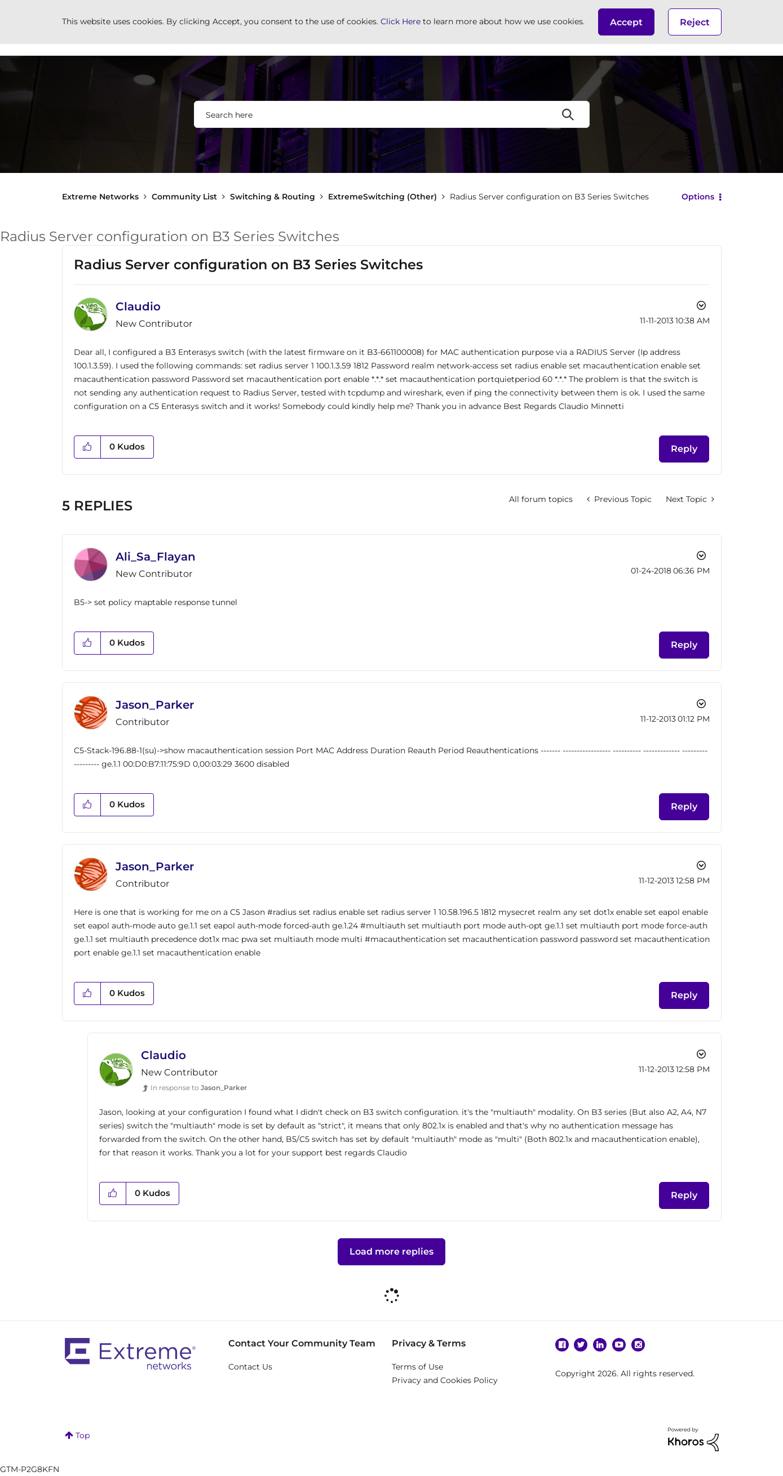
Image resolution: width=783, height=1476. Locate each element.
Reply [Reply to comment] (684, 644)
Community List (184, 197)
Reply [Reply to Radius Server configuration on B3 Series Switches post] (684, 448)
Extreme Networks (100, 197)
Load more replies (391, 1251)
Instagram (638, 1344)
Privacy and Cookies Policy (445, 1380)
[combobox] (392, 114)
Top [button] (83, 1435)
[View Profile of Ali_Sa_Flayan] (156, 556)
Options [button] (698, 197)
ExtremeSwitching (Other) (382, 197)
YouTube (619, 1344)
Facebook (562, 1344)
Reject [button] (695, 22)
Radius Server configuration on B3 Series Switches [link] (549, 197)
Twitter (580, 1344)
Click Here (401, 21)
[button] (626, 21)
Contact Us (250, 1367)
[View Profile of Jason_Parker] (155, 705)
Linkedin (600, 1344)
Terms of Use (417, 1367)
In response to (199, 1087)
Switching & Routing (272, 197)
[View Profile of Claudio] (138, 306)
